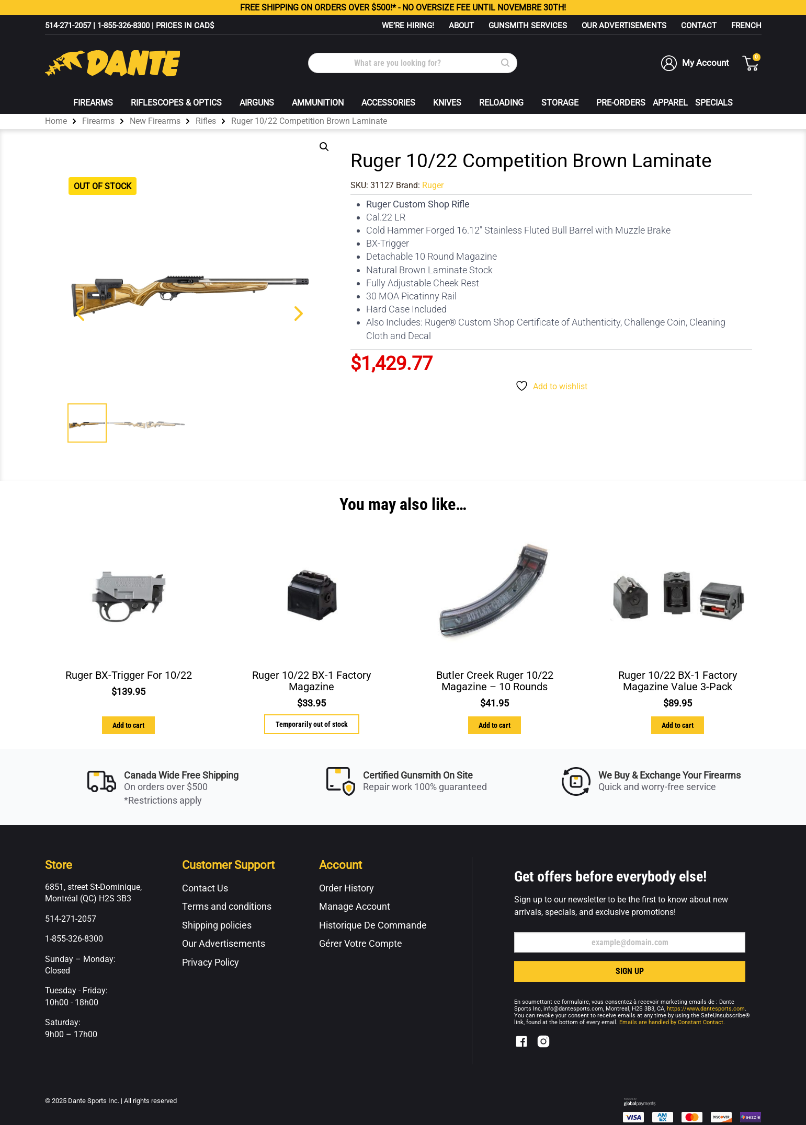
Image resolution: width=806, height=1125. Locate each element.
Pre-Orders (620, 103)
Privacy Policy (210, 962)
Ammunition (318, 103)
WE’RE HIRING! (408, 25)
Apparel (670, 103)
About (461, 25)
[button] (324, 146)
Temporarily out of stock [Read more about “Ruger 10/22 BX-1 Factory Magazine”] (312, 724)
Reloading (501, 103)
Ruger (433, 185)
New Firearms (155, 121)
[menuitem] (746, 25)
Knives (447, 103)
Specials (714, 103)
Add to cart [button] (128, 725)
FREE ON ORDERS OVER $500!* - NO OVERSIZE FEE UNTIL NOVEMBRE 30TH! (403, 8)
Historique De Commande (373, 925)
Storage (559, 103)
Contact (699, 25)
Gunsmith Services (528, 25)
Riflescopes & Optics (176, 103)
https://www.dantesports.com (706, 1008)
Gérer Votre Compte (360, 943)
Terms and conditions (226, 906)
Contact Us (205, 888)
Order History (346, 888)
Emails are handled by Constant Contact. (672, 1022)
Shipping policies (217, 925)
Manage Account (354, 906)
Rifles (206, 121)
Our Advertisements (624, 25)
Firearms (93, 103)
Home (56, 121)
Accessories (388, 103)
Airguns (257, 103)
